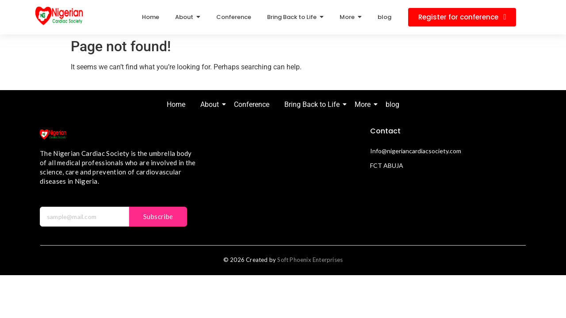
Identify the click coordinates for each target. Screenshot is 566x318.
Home (176, 104)
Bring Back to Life (313, 104)
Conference (251, 104)
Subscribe (158, 216)
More (364, 104)
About (211, 104)
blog (392, 104)
